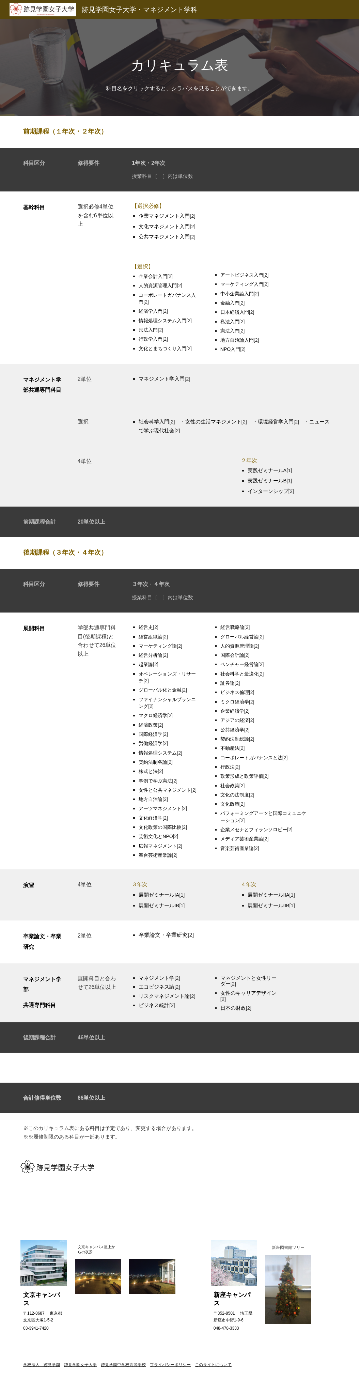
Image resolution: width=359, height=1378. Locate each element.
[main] (179, 68)
